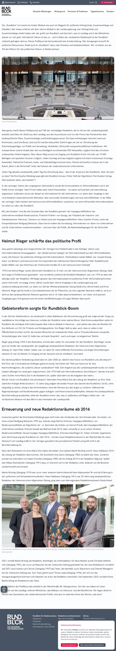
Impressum (37, 618)
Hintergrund (59, 11)
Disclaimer (37, 621)
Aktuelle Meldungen (42, 11)
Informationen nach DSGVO (44, 627)
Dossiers (110, 11)
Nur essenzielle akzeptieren (92, 645)
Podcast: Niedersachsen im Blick (94, 619)
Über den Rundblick (66, 618)
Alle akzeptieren (69, 645)
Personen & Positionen (78, 11)
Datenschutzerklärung (69, 639)
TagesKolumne (97, 11)
